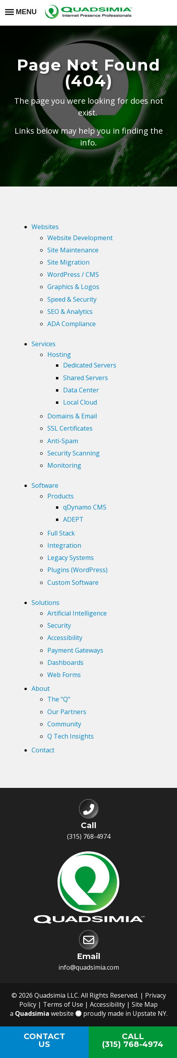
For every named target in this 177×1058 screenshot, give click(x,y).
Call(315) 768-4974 (132, 1040)
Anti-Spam (62, 441)
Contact (43, 750)
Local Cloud (80, 402)
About (41, 688)
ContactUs (44, 1040)
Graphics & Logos (73, 286)
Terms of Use (63, 1004)
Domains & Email (72, 416)
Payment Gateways (75, 650)
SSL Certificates (70, 428)
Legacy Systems (70, 557)
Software (45, 485)
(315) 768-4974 (88, 836)
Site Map (145, 1004)
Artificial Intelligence (77, 613)
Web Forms (64, 674)
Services (44, 344)
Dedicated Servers (89, 365)
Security (59, 625)
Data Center (81, 390)
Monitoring (64, 465)
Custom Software (73, 582)
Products (60, 496)
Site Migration (68, 262)
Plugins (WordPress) (77, 569)
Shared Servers (85, 377)
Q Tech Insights (70, 736)
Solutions (46, 602)
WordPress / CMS (73, 274)
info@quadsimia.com (88, 967)
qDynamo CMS (84, 507)
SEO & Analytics (70, 311)
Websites (45, 226)
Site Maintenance (73, 250)
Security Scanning (73, 453)
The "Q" (58, 699)
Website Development (80, 237)
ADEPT (73, 519)
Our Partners (66, 711)
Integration (64, 545)
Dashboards (65, 662)
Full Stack (61, 533)
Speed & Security (72, 299)
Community (64, 724)
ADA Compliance (71, 323)
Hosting (59, 354)
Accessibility (64, 637)
